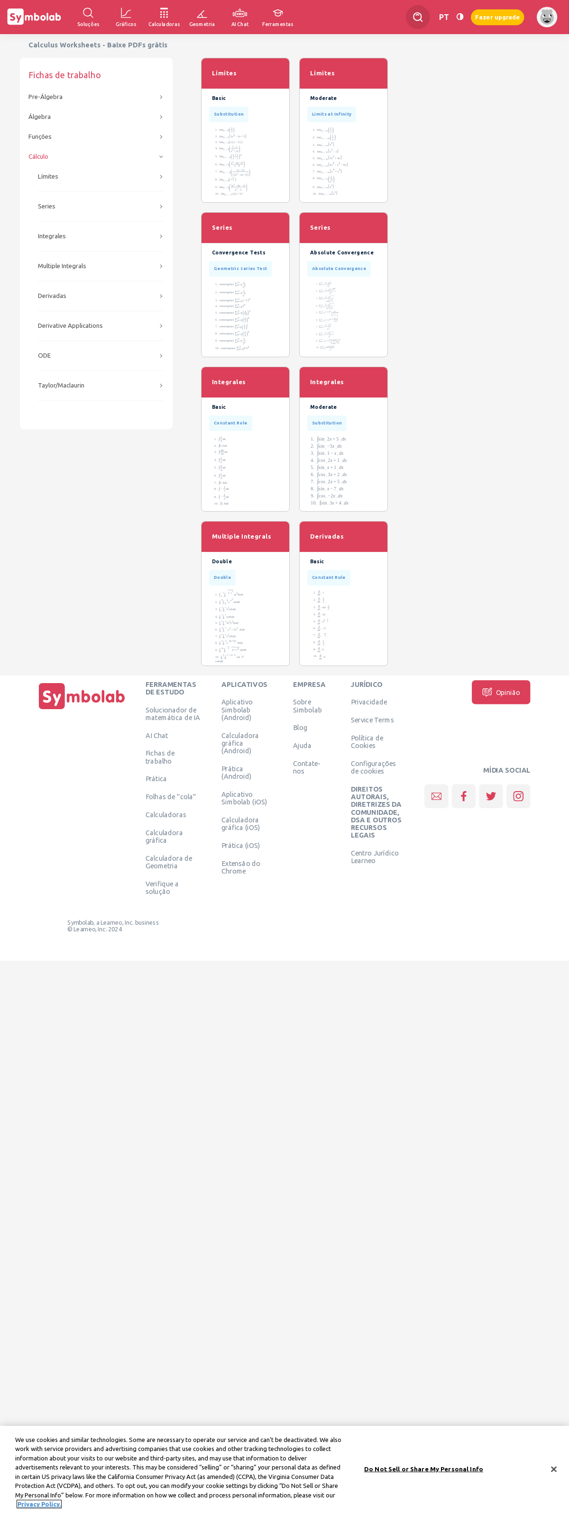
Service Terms (372, 720)
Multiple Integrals (62, 266)
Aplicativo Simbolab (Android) (237, 709)
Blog (300, 727)
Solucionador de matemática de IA (173, 713)
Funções (40, 136)
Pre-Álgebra (45, 96)
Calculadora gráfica (164, 836)
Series (46, 206)
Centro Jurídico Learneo (375, 856)
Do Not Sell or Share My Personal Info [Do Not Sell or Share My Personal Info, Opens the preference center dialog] (423, 1469)
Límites (48, 176)
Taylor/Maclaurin (61, 385)
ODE (44, 355)
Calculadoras (166, 814)
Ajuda (302, 745)
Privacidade (369, 702)
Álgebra (39, 116)
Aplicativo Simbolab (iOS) (244, 797)
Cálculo (38, 156)
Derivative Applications (70, 325)
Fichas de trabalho (160, 757)
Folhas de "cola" (171, 797)
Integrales (52, 236)
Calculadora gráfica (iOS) (240, 823)
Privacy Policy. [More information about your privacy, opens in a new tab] (39, 1504)
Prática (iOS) (240, 845)
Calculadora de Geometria (169, 861)
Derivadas (52, 295)
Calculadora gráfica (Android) (240, 743)
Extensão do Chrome (240, 866)
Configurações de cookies (373, 767)
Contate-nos (307, 767)
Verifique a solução (162, 887)
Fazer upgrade (497, 16)
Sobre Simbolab (307, 705)
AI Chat (157, 735)
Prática (156, 779)
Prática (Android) (236, 772)
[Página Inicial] (82, 709)
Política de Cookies (367, 741)
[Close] (553, 1469)
